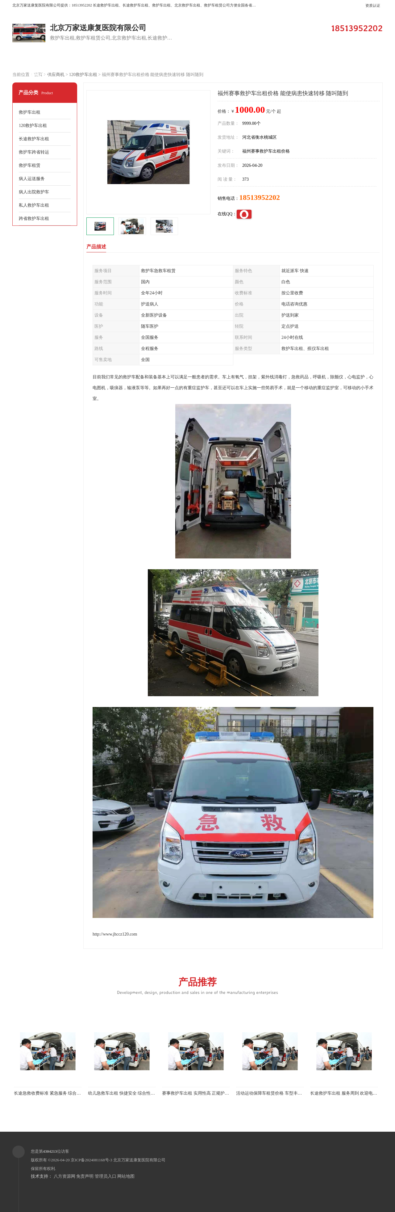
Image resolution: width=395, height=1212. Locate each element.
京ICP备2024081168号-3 (91, 1160)
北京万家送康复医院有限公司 (139, 1160)
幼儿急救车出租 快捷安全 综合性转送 (123, 1093)
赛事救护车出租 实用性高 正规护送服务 (200, 1093)
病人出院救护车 (34, 192)
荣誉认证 (353, 59)
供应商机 (91, 59)
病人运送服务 (32, 178)
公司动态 (301, 59)
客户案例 (196, 59)
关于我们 (248, 59)
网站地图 (126, 1176)
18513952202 (259, 197)
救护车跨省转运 (34, 152)
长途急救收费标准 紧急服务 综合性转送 (51, 1093)
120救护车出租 (83, 74)
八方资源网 (64, 1176)
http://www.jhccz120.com (115, 934)
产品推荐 (197, 985)
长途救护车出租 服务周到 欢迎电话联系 (348, 1093)
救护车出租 (29, 112)
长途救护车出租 (34, 139)
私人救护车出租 (34, 205)
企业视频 (143, 59)
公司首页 (38, 59)
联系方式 (38, 74)
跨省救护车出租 (34, 218)
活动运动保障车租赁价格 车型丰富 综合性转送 (280, 1093)
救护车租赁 (29, 165)
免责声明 (85, 1176)
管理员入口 (105, 1176)
